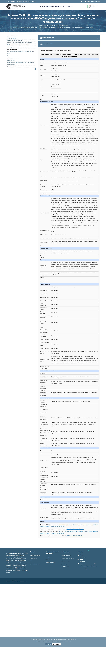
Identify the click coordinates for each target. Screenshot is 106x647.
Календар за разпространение (14, 40)
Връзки (88, 1)
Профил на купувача (50, 562)
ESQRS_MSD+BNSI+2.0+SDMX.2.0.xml (75, 535)
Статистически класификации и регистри (19, 44)
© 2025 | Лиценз (65, 566)
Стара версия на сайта (35, 563)
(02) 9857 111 (32, 1)
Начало (41, 25)
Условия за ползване (66, 555)
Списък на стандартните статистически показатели (19, 42)
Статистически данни (35, 555)
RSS (31, 561)
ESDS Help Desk (11, 60)
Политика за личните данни (68, 558)
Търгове (48, 559)
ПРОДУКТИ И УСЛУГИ (60, 6)
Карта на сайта (33, 558)
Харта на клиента (11, 66)
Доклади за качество (62, 25)
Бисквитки (64, 563)
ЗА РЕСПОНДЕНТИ (13, 36)
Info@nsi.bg (82, 561)
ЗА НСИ (70, 6)
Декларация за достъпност (68, 561)
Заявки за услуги (13, 38)
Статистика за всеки (14, 58)
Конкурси (48, 556)
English (98, 1)
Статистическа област (69, 37)
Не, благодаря (56, 644)
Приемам (48, 644)
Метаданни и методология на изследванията (20, 47)
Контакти (93, 1)
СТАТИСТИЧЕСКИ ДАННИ (47, 6)
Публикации (10, 55)
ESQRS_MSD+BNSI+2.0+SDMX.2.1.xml (75, 529)
